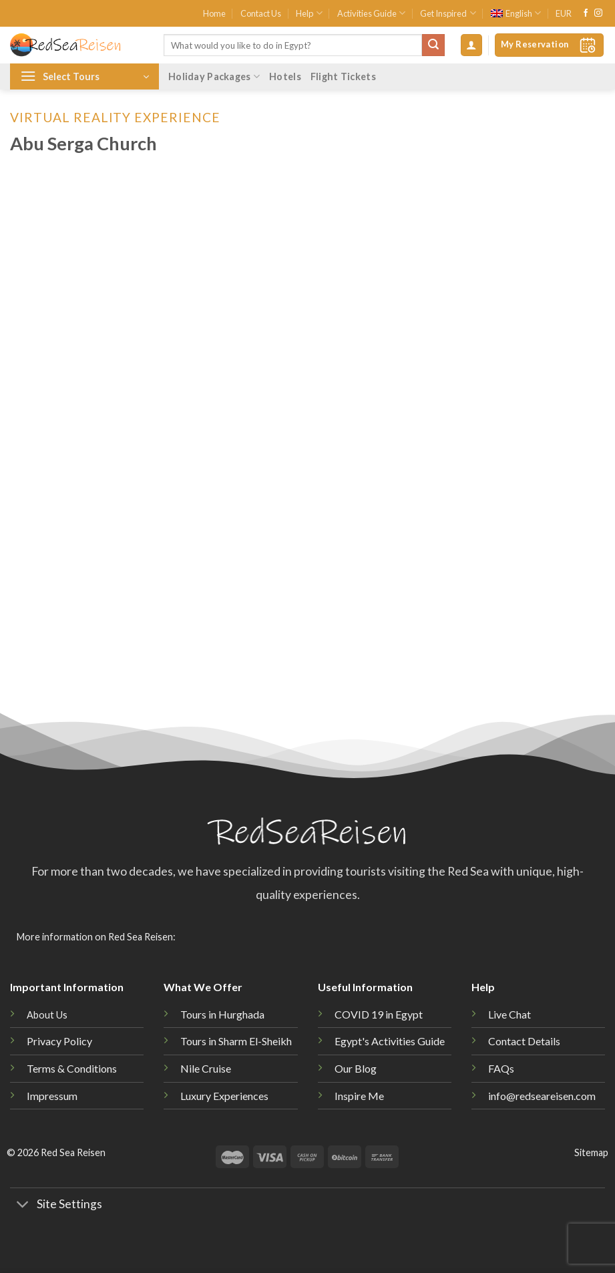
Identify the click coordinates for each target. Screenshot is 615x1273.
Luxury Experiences (224, 1095)
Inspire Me (359, 1095)
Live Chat (509, 1014)
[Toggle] (23, 1206)
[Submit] (433, 45)
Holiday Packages (214, 76)
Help (309, 13)
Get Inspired (447, 13)
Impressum (52, 1095)
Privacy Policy (59, 1041)
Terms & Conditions (72, 1068)
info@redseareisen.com (542, 1095)
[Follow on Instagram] (598, 13)
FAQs (501, 1068)
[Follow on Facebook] (586, 13)
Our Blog (356, 1068)
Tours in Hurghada (222, 1014)
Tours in (236, 1041)
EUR (564, 13)
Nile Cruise (205, 1068)
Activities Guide (371, 13)
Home (214, 13)
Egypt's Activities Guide (390, 1041)
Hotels (285, 76)
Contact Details (524, 1041)
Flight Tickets (343, 76)
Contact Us (260, 13)
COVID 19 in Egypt (379, 1014)
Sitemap (591, 1152)
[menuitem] (516, 13)
